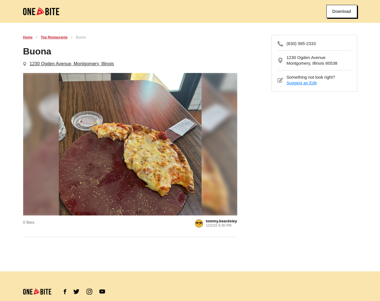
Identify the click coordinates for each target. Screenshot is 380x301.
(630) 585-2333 (301, 43)
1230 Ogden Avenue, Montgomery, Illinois (72, 63)
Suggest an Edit (302, 82)
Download (341, 11)
